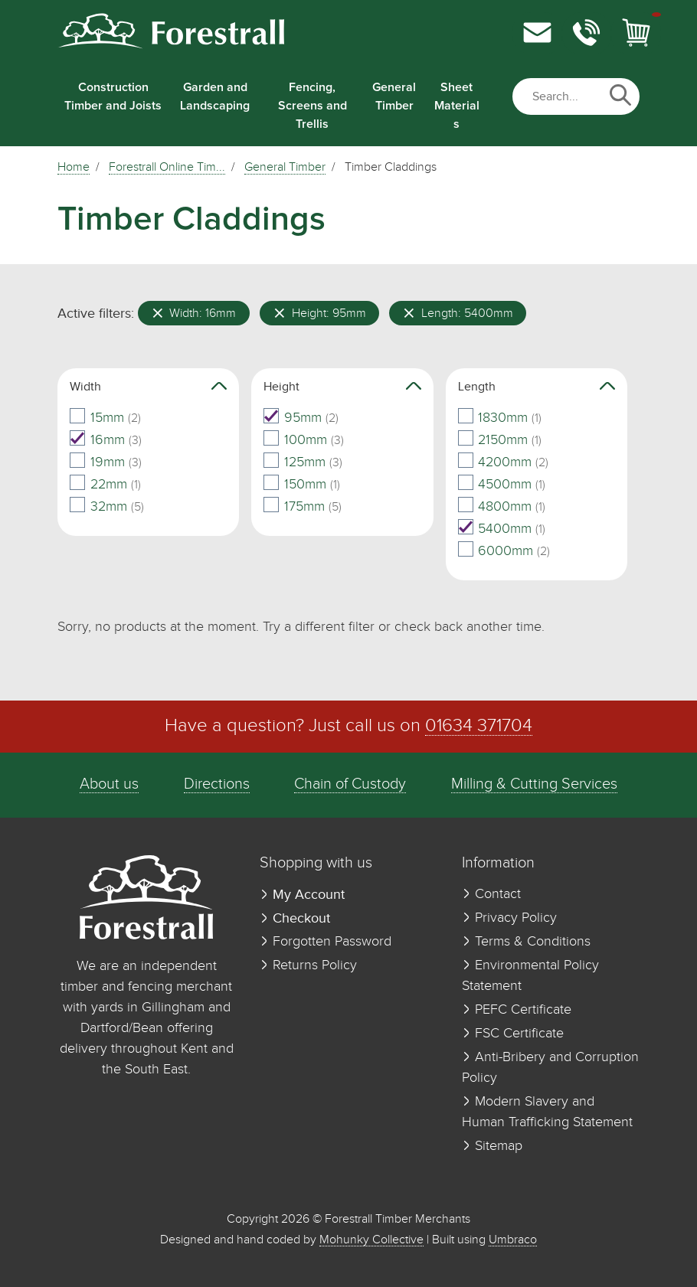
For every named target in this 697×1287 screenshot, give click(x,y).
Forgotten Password (325, 942)
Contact (491, 894)
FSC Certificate (513, 1033)
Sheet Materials (456, 105)
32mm (107, 507)
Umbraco (513, 1240)
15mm (105, 418)
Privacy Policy (509, 918)
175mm (302, 507)
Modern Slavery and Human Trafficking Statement (547, 1112)
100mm (303, 440)
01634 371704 (478, 726)
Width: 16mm (194, 313)
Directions (217, 784)
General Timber (394, 96)
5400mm (502, 529)
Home (73, 168)
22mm (105, 485)
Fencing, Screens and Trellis (312, 105)
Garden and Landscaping (215, 96)
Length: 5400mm (458, 313)
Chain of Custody (350, 784)
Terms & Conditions (526, 942)
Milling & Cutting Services (534, 784)
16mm (106, 440)
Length (536, 386)
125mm (302, 462)
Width (148, 386)
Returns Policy (308, 965)
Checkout (295, 918)
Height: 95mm (319, 313)
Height (341, 386)
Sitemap (492, 1146)
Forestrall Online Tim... (167, 168)
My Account (302, 895)
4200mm (503, 462)
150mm (301, 485)
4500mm (502, 485)
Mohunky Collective (371, 1240)
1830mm (500, 418)
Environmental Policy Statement (530, 976)
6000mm (504, 551)
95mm (301, 418)
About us (109, 784)
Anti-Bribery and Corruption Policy (550, 1067)
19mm (106, 462)
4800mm (502, 507)
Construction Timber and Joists (113, 96)
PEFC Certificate (516, 1010)
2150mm (500, 440)
